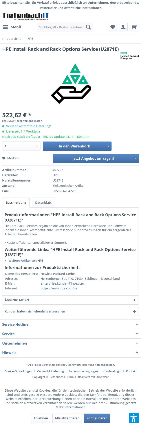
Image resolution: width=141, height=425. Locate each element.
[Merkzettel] (112, 27)
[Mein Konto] (123, 27)
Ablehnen (40, 418)
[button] (134, 418)
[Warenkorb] (134, 27)
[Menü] (11, 27)
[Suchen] (88, 27)
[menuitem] (11, 27)
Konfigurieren (96, 418)
